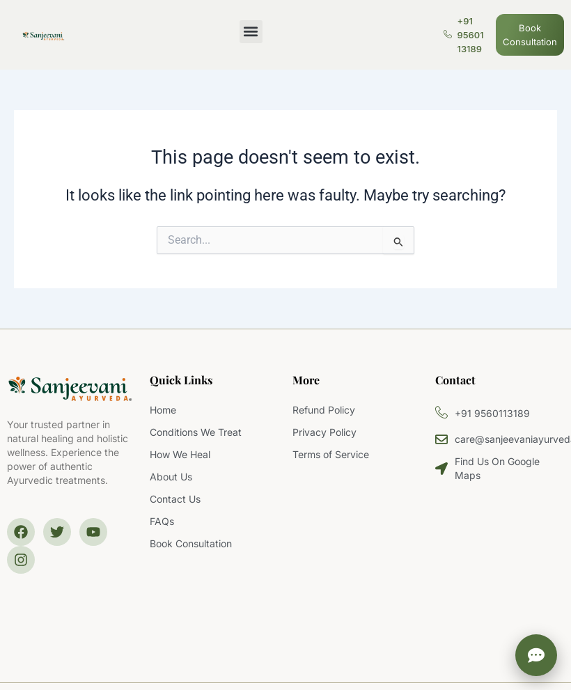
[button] (251, 31)
